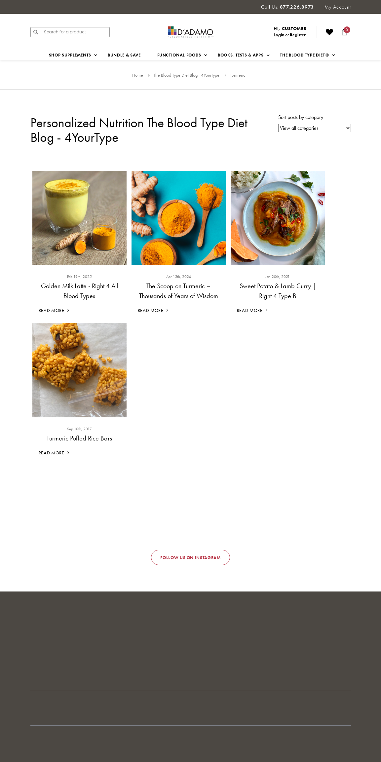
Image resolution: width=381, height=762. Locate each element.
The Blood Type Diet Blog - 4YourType (186, 75)
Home (137, 75)
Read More (54, 310)
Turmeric (237, 75)
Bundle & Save (124, 55)
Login (279, 35)
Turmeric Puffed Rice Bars (79, 438)
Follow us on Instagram (190, 557)
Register (298, 35)
